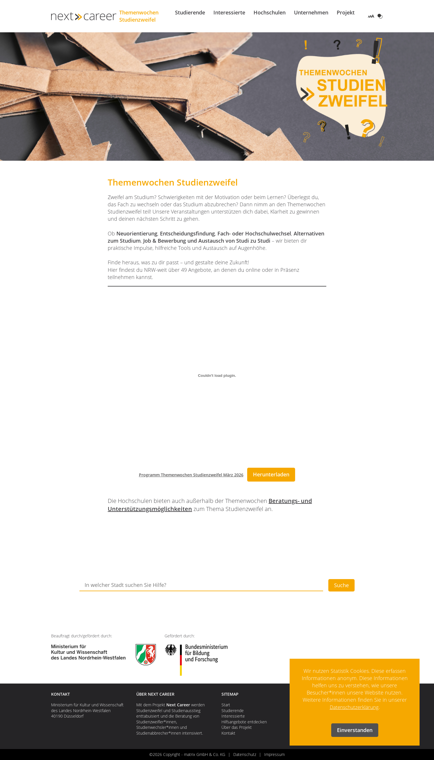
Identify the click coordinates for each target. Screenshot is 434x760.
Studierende (190, 12)
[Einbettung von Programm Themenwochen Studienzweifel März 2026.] (217, 375)
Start (225, 704)
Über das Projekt (236, 727)
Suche (341, 585)
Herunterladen (271, 474)
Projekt (346, 12)
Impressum (274, 754)
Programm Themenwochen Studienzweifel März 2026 (191, 475)
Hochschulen (270, 12)
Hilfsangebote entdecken (244, 722)
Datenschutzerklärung (354, 706)
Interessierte (229, 12)
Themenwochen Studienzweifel (145, 16)
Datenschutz (244, 754)
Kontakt (228, 733)
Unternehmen (311, 12)
